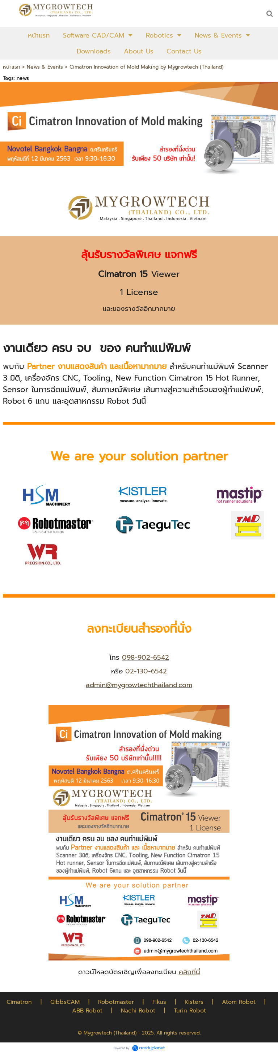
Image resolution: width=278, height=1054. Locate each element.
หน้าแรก (11, 67)
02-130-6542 (146, 671)
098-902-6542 (145, 657)
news (23, 78)
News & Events (45, 67)
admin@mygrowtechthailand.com (139, 685)
